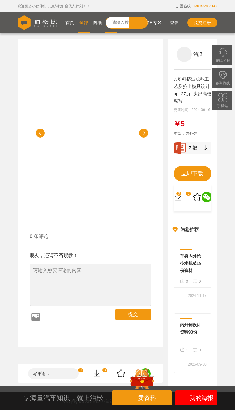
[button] (40, 133)
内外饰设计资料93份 (190, 328)
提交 (133, 314)
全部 (83, 22)
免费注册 (202, 22)
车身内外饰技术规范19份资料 (191, 263)
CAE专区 (152, 22)
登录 (169, 22)
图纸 (97, 22)
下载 (205, 148)
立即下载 (192, 174)
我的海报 (196, 397)
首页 (69, 22)
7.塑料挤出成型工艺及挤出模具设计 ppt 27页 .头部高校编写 (192, 148)
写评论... (41, 373)
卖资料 (142, 397)
